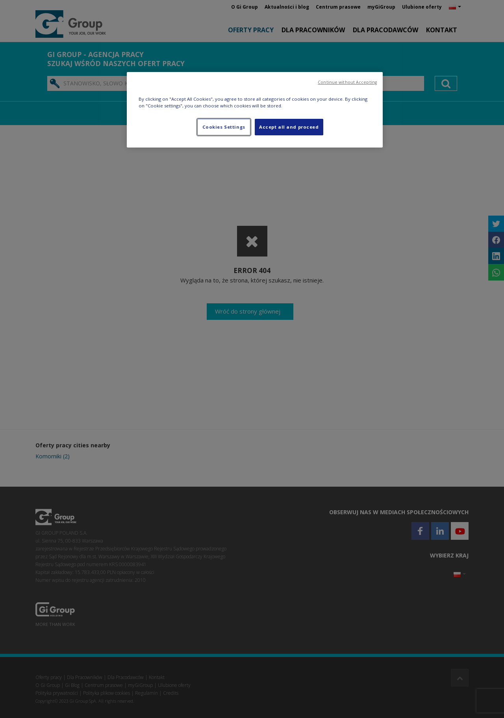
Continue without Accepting (347, 82)
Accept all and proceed (289, 127)
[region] (255, 110)
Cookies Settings (223, 127)
